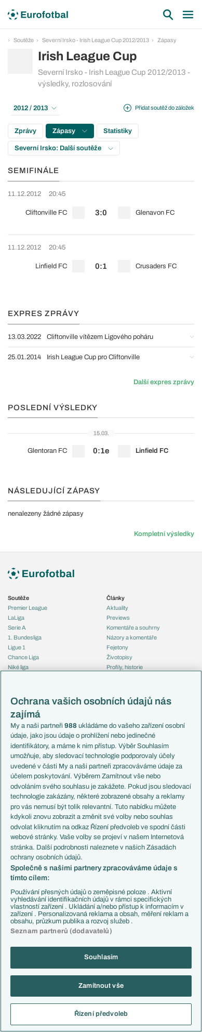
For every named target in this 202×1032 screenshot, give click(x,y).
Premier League (27, 608)
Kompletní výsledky (164, 534)
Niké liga (18, 667)
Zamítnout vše (101, 985)
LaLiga (16, 618)
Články (115, 598)
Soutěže (24, 40)
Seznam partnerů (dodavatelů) (61, 931)
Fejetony (117, 647)
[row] (101, 207)
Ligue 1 (16, 647)
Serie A (17, 627)
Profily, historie (124, 667)
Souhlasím (101, 957)
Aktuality (117, 608)
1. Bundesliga (25, 637)
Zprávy (25, 131)
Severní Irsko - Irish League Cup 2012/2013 (95, 40)
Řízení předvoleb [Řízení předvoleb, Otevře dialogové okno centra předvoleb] (101, 1013)
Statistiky (117, 131)
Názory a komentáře (131, 637)
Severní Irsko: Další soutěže (64, 148)
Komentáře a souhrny (133, 627)
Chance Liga (23, 657)
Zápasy (167, 40)
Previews (118, 618)
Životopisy (119, 657)
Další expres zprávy (163, 382)
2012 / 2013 (35, 108)
